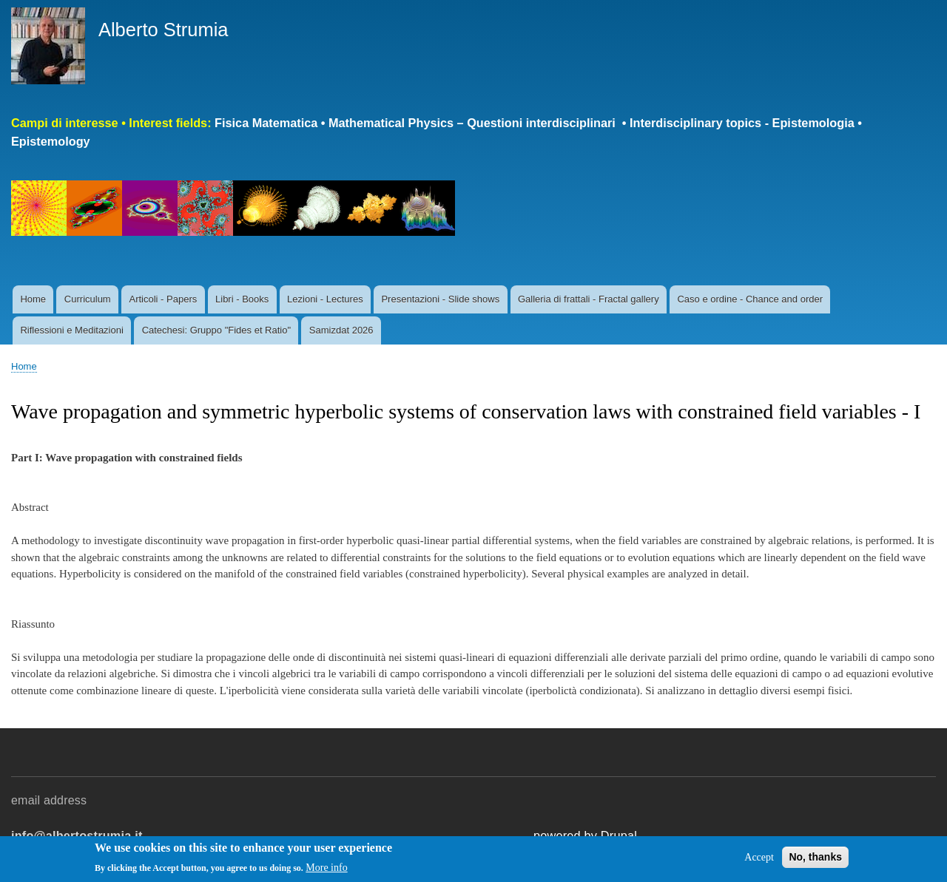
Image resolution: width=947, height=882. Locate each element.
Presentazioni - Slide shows (440, 299)
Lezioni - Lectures (325, 299)
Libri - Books (242, 299)
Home (33, 299)
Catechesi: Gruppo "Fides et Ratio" (216, 330)
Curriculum (87, 299)
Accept (759, 859)
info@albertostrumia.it (77, 835)
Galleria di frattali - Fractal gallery (588, 299)
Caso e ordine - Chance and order (750, 299)
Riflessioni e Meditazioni (71, 330)
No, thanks (815, 859)
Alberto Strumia (163, 29)
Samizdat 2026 (341, 330)
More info (326, 870)
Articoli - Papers (163, 299)
